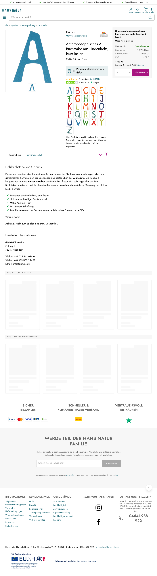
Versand (140, 65)
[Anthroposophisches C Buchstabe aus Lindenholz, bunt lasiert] (85, 90)
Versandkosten (35, 516)
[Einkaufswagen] (145, 10)
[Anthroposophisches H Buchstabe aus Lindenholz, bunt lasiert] (85, 98)
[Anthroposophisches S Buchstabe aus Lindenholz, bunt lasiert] (93, 114)
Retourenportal (35, 508)
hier (116, 475)
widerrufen (70, 475)
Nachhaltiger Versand (63, 516)
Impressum (10, 522)
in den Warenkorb (141, 72)
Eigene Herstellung (61, 512)
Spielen (14, 25)
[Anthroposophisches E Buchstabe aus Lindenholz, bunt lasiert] (101, 90)
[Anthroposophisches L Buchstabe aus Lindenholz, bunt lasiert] (77, 106)
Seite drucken (11, 525)
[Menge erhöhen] (130, 72)
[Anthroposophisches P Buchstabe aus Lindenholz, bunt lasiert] (69, 114)
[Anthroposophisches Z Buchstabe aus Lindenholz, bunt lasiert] (69, 130)
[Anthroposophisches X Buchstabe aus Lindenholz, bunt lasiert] (93, 122)
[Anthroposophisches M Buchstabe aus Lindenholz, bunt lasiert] (85, 106)
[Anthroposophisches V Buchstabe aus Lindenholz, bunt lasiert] (77, 122)
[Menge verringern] (117, 72)
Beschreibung (14, 154)
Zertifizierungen (60, 508)
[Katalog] (106, 154)
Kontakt (32, 505)
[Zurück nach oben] (149, 487)
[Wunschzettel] (100, 154)
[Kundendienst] (152, 10)
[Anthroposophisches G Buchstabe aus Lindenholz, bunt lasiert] (77, 98)
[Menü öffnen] (4, 17)
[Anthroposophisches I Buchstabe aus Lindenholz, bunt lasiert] (93, 98)
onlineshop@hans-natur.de (107, 547)
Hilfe (31, 501)
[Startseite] (6, 25)
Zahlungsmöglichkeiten (39, 512)
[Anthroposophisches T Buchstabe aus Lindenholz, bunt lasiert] (101, 114)
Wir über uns (59, 501)
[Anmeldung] (130, 10)
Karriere (57, 519)
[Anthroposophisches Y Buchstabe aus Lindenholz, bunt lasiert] (101, 122)
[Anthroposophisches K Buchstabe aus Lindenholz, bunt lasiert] (69, 106)
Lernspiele (42, 25)
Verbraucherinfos (37, 519)
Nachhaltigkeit (59, 505)
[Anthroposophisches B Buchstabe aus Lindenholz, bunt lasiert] (77, 90)
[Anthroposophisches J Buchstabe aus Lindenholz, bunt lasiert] (101, 98)
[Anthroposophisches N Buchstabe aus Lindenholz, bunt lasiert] (93, 106)
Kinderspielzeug (27, 25)
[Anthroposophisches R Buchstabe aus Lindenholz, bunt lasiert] (85, 114)
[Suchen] (150, 17)
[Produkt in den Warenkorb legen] (123, 72)
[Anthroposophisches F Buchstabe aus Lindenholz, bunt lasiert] (69, 98)
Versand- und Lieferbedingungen (13, 510)
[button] (131, 10)
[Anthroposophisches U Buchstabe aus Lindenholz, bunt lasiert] (69, 122)
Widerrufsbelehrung (14, 514)
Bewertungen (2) (34, 154)
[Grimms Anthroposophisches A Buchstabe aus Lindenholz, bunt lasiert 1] (32, 57)
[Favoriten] (137, 10)
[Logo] (11, 10)
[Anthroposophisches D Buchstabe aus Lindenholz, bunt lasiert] (93, 90)
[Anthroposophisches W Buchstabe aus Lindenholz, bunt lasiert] (85, 122)
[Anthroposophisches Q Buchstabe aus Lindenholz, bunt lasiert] (77, 114)
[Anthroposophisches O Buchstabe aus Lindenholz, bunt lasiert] (101, 106)
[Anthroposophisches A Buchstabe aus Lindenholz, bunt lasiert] (69, 90)
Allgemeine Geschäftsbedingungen (15, 503)
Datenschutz (10, 518)
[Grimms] (103, 34)
